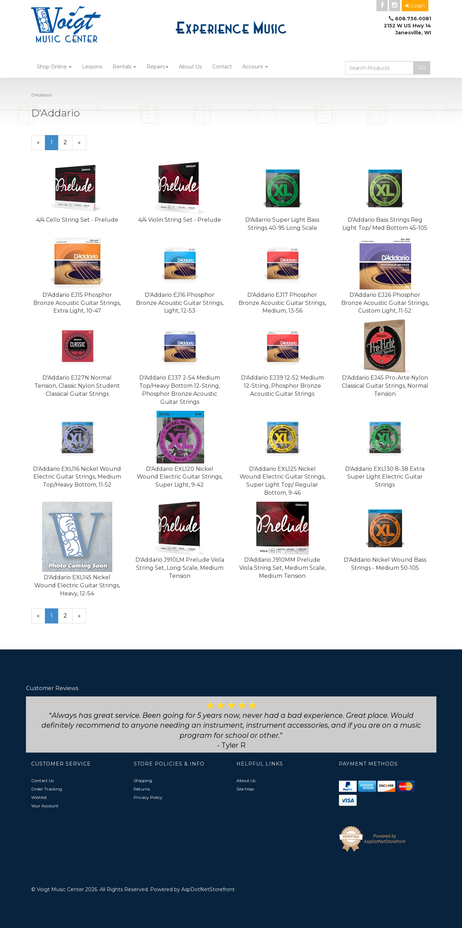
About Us (190, 67)
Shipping (143, 780)
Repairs (157, 67)
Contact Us (42, 780)
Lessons (92, 67)
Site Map (245, 789)
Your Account (45, 805)
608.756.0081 (413, 18)
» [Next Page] (82, 144)
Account (255, 67)
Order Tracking (46, 789)
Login (415, 5)
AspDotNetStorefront (208, 889)
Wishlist (39, 797)
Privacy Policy (148, 797)
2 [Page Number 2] (68, 142)
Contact (222, 67)
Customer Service (61, 764)
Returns (142, 789)
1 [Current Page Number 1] (54, 144)
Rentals (124, 67)
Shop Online (54, 67)
